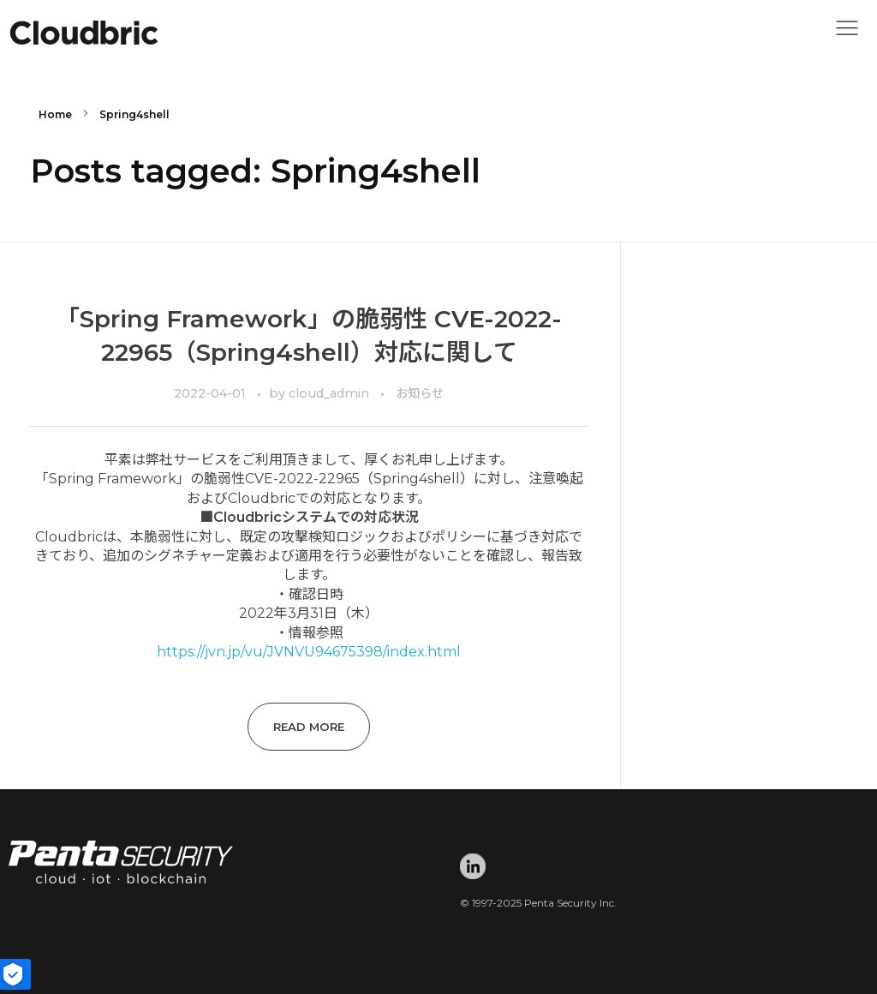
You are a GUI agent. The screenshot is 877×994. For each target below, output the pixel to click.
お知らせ (420, 393)
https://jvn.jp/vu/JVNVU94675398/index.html (309, 652)
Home (55, 114)
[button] (847, 33)
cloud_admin (331, 393)
